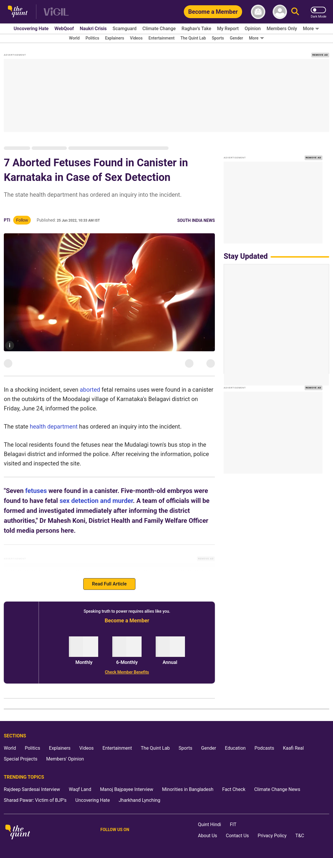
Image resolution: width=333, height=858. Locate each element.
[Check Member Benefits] (126, 672)
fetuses (36, 490)
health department (53, 426)
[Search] (295, 12)
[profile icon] (280, 12)
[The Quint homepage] (18, 12)
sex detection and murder (96, 500)
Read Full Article (109, 584)
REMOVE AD (320, 55)
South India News (196, 220)
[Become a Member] (213, 12)
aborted (90, 389)
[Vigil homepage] (56, 12)
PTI (7, 220)
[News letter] (258, 12)
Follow (22, 220)
